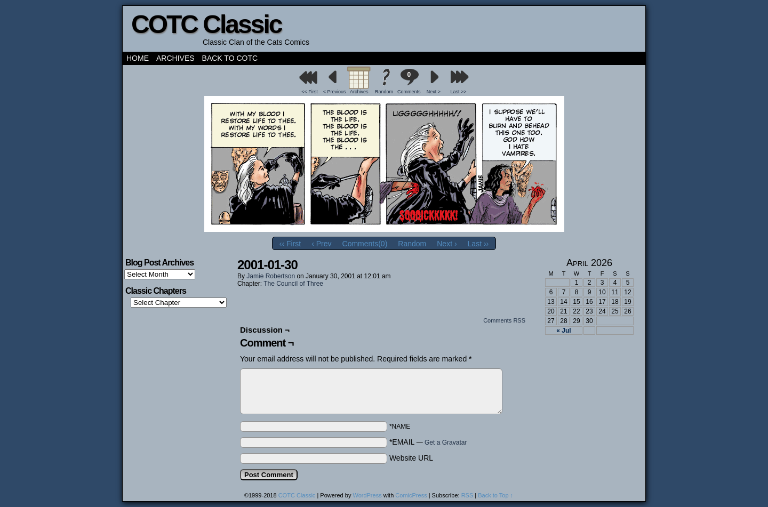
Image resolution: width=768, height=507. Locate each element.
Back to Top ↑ (495, 495)
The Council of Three (293, 283)
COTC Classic (206, 24)
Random (384, 91)
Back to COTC (230, 58)
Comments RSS (504, 320)
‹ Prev (321, 243)
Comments (409, 81)
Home (137, 58)
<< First (309, 91)
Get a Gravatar (446, 442)
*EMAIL (428, 442)
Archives (175, 58)
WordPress (367, 495)
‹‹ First (290, 243)
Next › (447, 243)
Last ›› (478, 243)
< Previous (334, 91)
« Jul (563, 330)
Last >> (459, 91)
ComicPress (411, 495)
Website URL (411, 458)
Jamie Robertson (270, 276)
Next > (434, 91)
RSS (467, 495)
